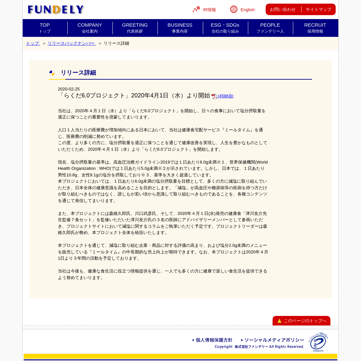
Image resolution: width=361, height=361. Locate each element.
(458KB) (222, 95)
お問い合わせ (283, 9)
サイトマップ (318, 9)
